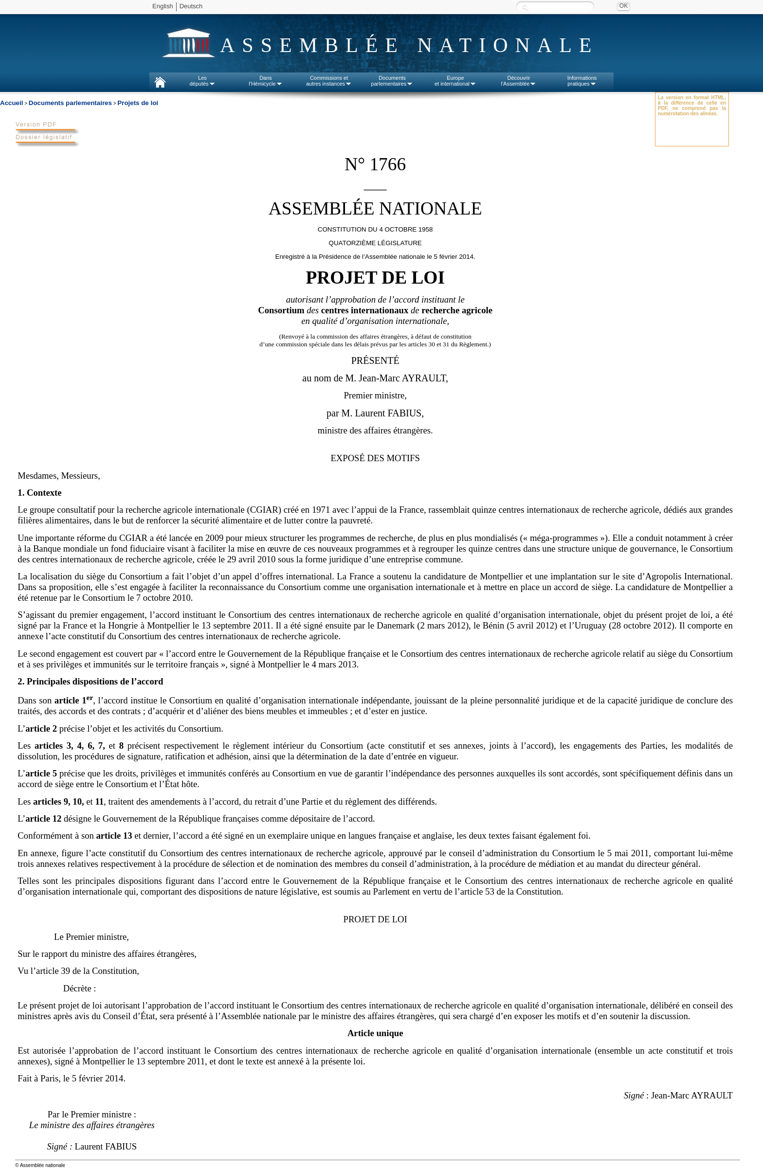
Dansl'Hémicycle (265, 81)
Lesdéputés (202, 81)
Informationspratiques (582, 81)
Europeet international (455, 81)
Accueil (11, 103)
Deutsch (191, 6)
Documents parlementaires (70, 103)
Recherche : (525, 7)
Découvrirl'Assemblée (519, 81)
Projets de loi (137, 103)
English (162, 6)
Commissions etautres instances (329, 81)
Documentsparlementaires (392, 81)
